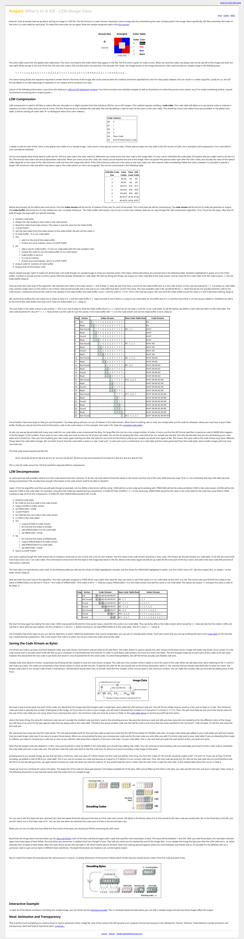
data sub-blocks (64, 838)
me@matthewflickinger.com (130, 933)
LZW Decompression (24, 471)
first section (123, 24)
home (104, 933)
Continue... (60, 926)
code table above (138, 713)
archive (93, 89)
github (112, 933)
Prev (220, 15)
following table (136, 165)
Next (232, 15)
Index (226, 15)
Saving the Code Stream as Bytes (33, 643)
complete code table (132, 425)
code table (213, 633)
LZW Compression (22, 99)
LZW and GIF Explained (78, 89)
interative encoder (98, 910)
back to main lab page (230, 2)
